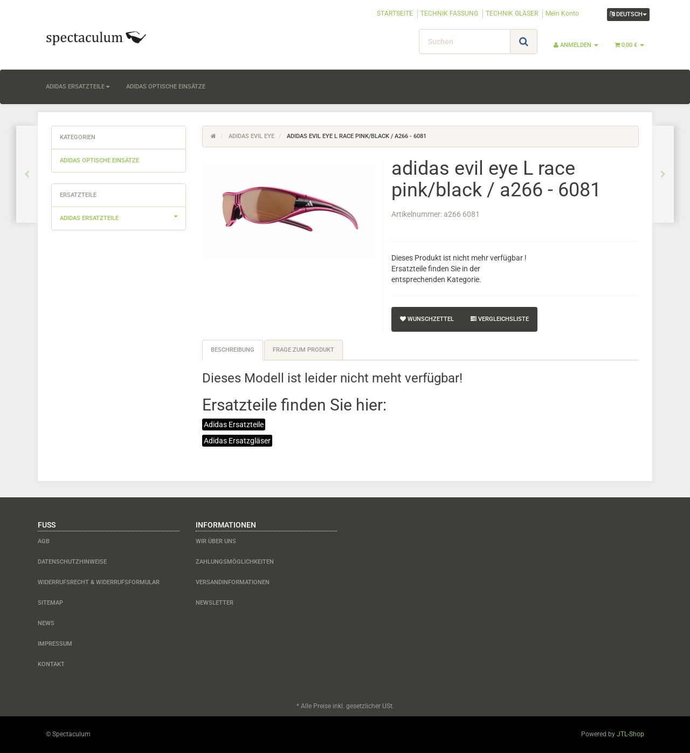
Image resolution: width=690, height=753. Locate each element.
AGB (44, 541)
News (46, 623)
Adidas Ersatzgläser (237, 440)
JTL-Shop (630, 734)
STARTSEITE (395, 13)
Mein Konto (562, 13)
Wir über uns (216, 541)
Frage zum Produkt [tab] (303, 349)
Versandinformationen (233, 582)
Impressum (55, 643)
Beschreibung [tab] (232, 349)
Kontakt (51, 664)
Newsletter (214, 602)
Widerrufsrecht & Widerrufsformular (99, 582)
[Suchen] (464, 41)
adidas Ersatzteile (78, 86)
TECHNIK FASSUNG (449, 13)
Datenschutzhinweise (72, 561)
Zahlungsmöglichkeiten (235, 561)
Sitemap (50, 602)
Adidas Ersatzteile (234, 424)
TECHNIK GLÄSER (512, 13)
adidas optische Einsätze (165, 86)
